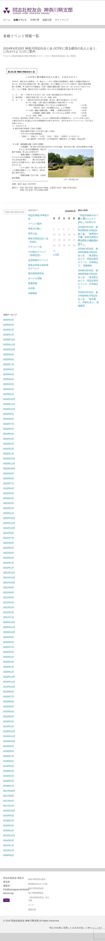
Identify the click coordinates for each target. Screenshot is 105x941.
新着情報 (32, 283)
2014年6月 (8, 840)
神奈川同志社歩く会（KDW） (64, 56)
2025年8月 (8, 359)
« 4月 (56, 254)
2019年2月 (8, 721)
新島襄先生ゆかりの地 (37, 884)
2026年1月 (8, 334)
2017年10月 (9, 791)
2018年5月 (8, 766)
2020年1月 (8, 672)
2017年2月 (8, 805)
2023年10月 (9, 468)
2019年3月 (8, 716)
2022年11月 (9, 523)
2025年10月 (9, 349)
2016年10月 (9, 810)
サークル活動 (35, 278)
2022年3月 (8, 557)
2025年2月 (8, 389)
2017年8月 (8, 795)
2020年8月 (8, 642)
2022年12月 (9, 518)
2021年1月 (8, 617)
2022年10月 (9, 528)
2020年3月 (8, 662)
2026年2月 (8, 329)
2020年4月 (8, 657)
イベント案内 (35, 223)
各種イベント (20, 20)
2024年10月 (9, 409)
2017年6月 (8, 800)
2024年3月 (8, 443)
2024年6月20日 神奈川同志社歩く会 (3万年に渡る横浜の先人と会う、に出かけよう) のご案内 (51, 50)
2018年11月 (9, 736)
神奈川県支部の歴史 (36, 879)
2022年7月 (8, 538)
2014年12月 (9, 835)
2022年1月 (8, 567)
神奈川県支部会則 (36, 888)
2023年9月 (8, 473)
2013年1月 (8, 850)
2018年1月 (8, 786)
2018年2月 (8, 781)
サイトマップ (61, 20)
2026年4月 (8, 319)
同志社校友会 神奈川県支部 (24, 56)
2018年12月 (9, 731)
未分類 (31, 288)
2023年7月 (8, 483)
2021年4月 (8, 602)
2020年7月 (8, 647)
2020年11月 (9, 627)
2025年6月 (8, 369)
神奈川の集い (35, 228)
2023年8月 (8, 478)
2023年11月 (9, 463)
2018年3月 (8, 776)
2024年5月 (8, 434)
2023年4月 (8, 498)
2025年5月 (8, 374)
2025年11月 (9, 344)
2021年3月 (8, 607)
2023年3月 (8, 503)
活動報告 (32, 293)
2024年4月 (8, 438)
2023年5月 (8, 493)
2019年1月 (8, 726)
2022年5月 (8, 548)
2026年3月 (8, 324)
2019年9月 (8, 691)
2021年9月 (8, 587)
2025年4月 (8, 379)
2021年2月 (8, 612)
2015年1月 (8, 830)
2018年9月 (8, 746)
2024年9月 (8, 414)
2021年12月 (9, 572)
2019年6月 (8, 701)
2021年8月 (8, 592)
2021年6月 (8, 597)
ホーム (6, 20)
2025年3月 (8, 384)
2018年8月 (8, 751)
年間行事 (34, 20)
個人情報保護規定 (36, 893)
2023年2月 (8, 508)
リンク (31, 905)
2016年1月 (8, 820)
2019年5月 (8, 706)
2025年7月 (8, 364)
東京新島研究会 (36, 273)
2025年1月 (8, 394)
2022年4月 (8, 553)
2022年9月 (8, 533)
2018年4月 (8, 771)
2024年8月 (8, 419)
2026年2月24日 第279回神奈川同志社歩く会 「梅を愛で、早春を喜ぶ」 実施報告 (88, 299)
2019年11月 (9, 681)
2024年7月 (8, 424)
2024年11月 (9, 404)
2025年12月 (9, 339)
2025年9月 (8, 354)
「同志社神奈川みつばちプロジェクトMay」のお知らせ (88, 218)
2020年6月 (8, 652)
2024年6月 (8, 429)
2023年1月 (8, 513)
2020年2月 (8, 667)
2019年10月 (9, 686)
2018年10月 (9, 741)
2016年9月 (8, 815)
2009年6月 (8, 855)
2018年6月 (8, 761)
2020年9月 (8, 637)
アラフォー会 (35, 247)
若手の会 (32, 233)
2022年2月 (8, 562)
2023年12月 (9, 458)
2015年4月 (8, 825)
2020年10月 (9, 632)
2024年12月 (9, 399)
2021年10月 (9, 582)
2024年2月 (8, 448)
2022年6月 (8, 543)
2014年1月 (8, 845)
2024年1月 (8, 453)
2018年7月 (8, 756)
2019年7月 (8, 696)
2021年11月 (9, 577)
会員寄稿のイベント (38, 260)
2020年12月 (9, 622)
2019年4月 (8, 711)
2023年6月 (8, 488)
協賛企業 (47, 20)
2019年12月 (9, 676)
